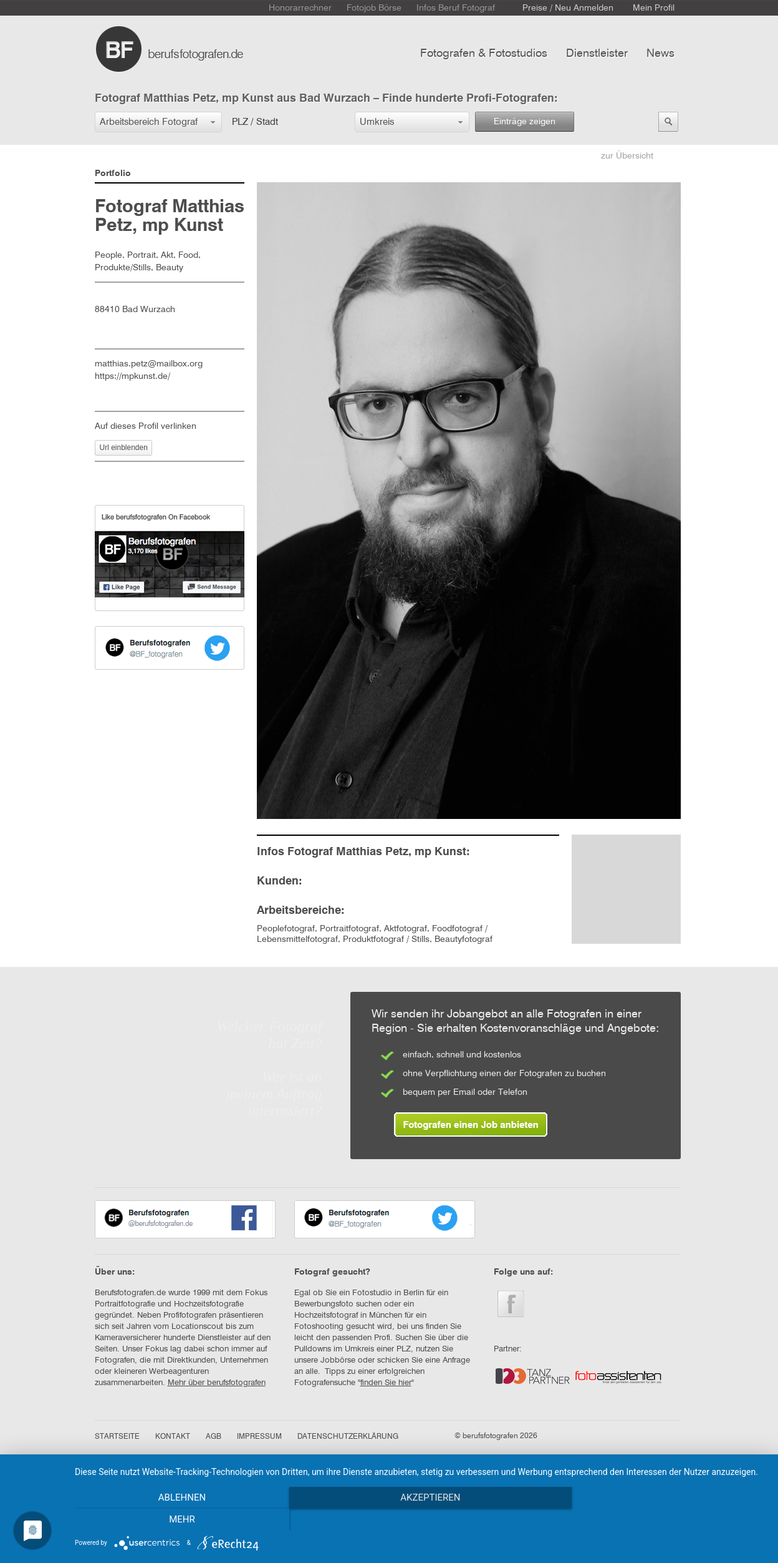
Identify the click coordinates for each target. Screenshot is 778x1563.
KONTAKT (172, 1437)
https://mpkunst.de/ (132, 376)
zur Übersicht (627, 156)
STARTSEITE (117, 1437)
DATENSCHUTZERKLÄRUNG (347, 1437)
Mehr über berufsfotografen (217, 1383)
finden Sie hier (385, 1383)
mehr (662, 1520)
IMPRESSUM (259, 1437)
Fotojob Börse (374, 8)
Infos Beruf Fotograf (455, 8)
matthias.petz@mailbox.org (149, 364)
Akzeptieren (420, 1520)
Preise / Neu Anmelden (567, 8)
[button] (158, 122)
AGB (213, 1437)
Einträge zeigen (524, 121)
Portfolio (113, 173)
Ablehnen (178, 1520)
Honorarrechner (300, 8)
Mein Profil (654, 8)
